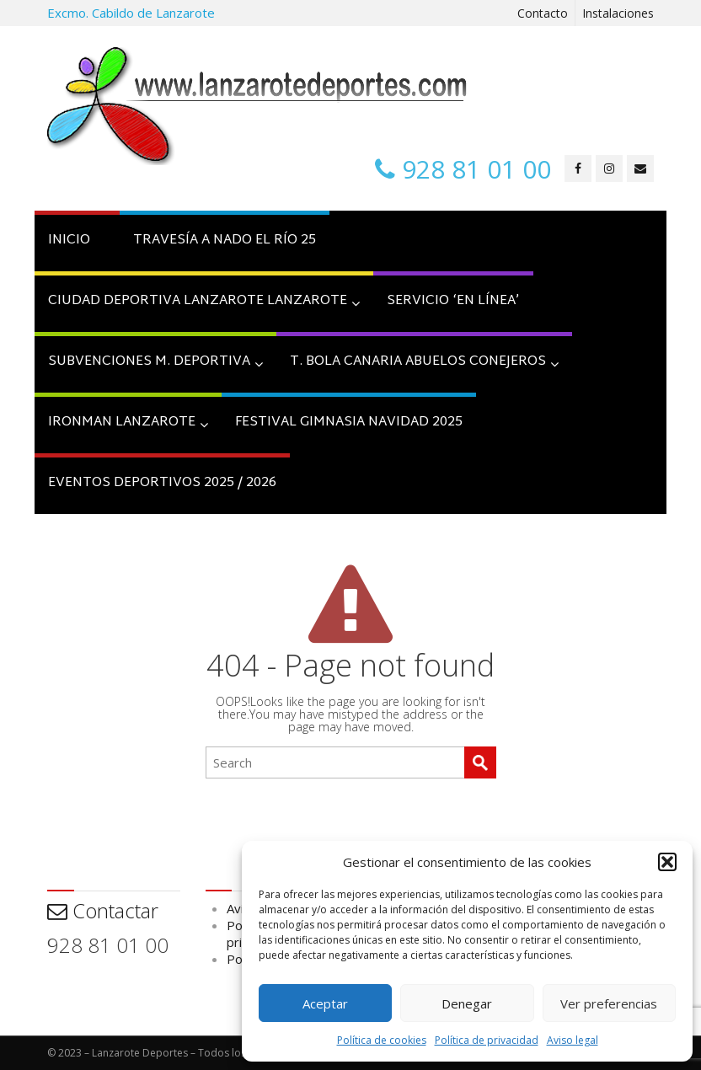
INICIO (69, 240)
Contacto (542, 13)
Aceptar (325, 1003)
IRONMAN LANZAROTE (128, 422)
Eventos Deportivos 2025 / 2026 (162, 483)
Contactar (102, 910)
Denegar (466, 1003)
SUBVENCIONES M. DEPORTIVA (155, 362)
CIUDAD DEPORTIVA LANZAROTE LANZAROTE (204, 301)
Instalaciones (618, 13)
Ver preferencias (608, 1003)
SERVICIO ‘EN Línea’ (453, 301)
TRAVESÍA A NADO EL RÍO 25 (224, 240)
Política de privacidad (486, 1040)
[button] (667, 861)
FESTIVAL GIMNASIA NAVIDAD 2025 (349, 422)
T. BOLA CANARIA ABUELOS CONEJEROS (424, 362)
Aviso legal (572, 1040)
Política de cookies (381, 1040)
